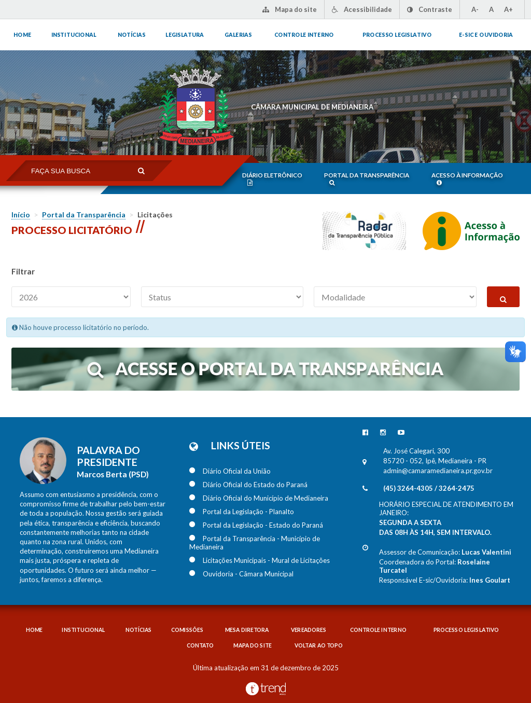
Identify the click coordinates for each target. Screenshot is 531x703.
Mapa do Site (252, 645)
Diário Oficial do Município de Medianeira (258, 498)
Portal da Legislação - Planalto (241, 511)
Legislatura (184, 35)
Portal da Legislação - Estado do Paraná (256, 525)
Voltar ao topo (318, 645)
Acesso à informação (467, 178)
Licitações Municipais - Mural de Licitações (259, 560)
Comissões (187, 630)
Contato (199, 645)
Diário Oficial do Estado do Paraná (248, 484)
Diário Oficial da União (230, 471)
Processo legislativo (396, 35)
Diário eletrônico (272, 178)
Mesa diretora (247, 630)
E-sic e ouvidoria (486, 35)
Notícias (132, 35)
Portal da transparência (366, 178)
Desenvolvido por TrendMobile (266, 688)
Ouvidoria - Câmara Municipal (241, 574)
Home (22, 35)
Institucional (73, 35)
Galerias (237, 35)
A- (475, 9)
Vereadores (309, 630)
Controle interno (303, 35)
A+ (508, 9)
